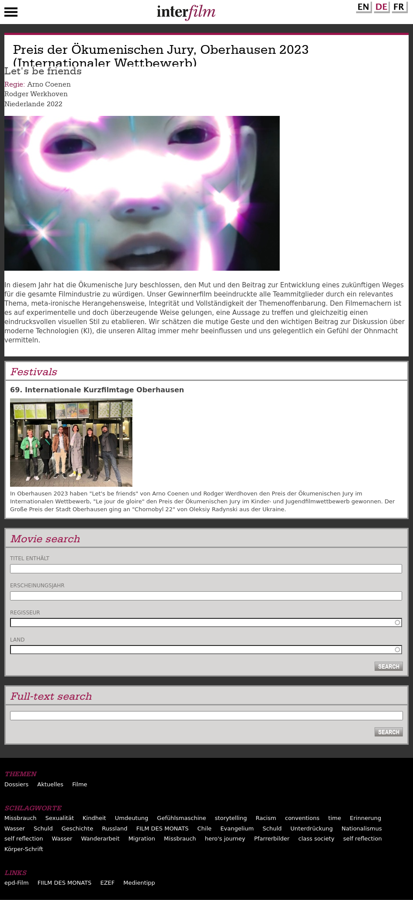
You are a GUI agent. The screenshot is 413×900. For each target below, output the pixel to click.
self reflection (23, 838)
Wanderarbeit (100, 838)
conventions (302, 818)
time (334, 818)
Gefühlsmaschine (181, 818)
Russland (114, 828)
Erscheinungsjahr (37, 586)
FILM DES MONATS (162, 828)
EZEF (107, 882)
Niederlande (24, 104)
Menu (10, 14)
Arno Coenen (49, 84)
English (363, 5)
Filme (79, 784)
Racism (266, 818)
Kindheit (94, 818)
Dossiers (16, 784)
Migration (141, 838)
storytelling (231, 818)
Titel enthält (29, 558)
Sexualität (59, 818)
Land (17, 640)
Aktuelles (50, 784)
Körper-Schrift (23, 849)
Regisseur (25, 613)
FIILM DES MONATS (65, 882)
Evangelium (237, 828)
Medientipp (139, 882)
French (398, 5)
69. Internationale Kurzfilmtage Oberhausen (97, 390)
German (381, 5)
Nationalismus (362, 828)
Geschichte (77, 828)
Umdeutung (132, 818)
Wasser (14, 828)
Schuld (43, 828)
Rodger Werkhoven (36, 94)
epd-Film (16, 882)
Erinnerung (366, 818)
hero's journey (225, 838)
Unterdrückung (312, 828)
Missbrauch (20, 818)
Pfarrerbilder (271, 838)
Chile (205, 828)
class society (316, 838)
